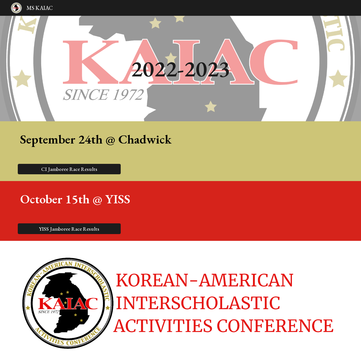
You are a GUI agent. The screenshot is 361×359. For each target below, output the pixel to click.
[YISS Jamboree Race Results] (69, 228)
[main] (180, 68)
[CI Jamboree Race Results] (69, 169)
